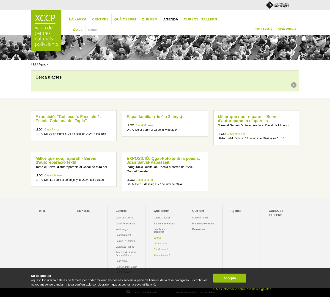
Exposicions (198, 229)
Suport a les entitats (164, 223)
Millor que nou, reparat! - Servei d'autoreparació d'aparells (248, 118)
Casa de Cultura (124, 217)
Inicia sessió (263, 28)
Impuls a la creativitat (159, 230)
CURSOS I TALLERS (200, 19)
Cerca (77, 29)
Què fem (149, 19)
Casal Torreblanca (125, 223)
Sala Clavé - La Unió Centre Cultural (126, 253)
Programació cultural (203, 223)
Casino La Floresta (125, 241)
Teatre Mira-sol (162, 255)
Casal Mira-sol (145, 125)
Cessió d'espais (162, 217)
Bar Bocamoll (161, 249)
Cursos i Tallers (200, 217)
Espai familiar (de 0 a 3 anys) (154, 116)
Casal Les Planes (125, 247)
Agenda (170, 19)
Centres (100, 19)
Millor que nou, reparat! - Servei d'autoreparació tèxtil (66, 160)
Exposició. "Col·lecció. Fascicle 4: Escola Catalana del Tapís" (68, 118)
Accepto (230, 278)
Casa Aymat (52, 129)
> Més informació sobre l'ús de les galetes (242, 289)
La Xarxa (77, 19)
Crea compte (287, 28)
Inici (33, 64)
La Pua (158, 238)
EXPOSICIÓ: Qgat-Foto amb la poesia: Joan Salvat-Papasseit (163, 160)
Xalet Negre (122, 229)
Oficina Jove (160, 243)
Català (93, 29)
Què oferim (125, 19)
